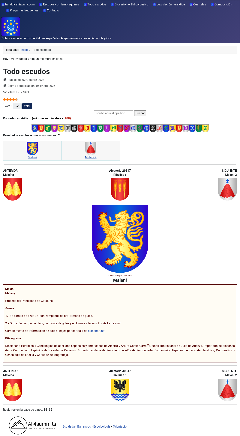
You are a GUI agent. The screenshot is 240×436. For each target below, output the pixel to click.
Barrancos (84, 426)
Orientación (120, 426)
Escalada (69, 426)
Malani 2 (91, 157)
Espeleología (101, 426)
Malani (32, 157)
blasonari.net (96, 331)
